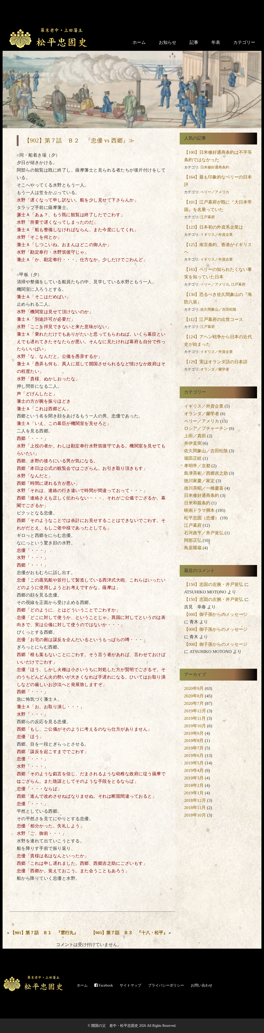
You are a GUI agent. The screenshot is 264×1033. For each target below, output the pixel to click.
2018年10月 (195, 815)
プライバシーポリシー (166, 985)
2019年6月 (194, 755)
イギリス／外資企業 (216, 235)
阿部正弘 (193, 540)
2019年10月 (195, 725)
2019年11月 (195, 718)
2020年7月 (194, 703)
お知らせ (167, 42)
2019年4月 (194, 770)
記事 (193, 42)
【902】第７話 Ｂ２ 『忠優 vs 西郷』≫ (79, 140)
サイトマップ (130, 985)
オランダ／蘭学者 (214, 369)
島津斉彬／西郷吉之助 (206, 473)
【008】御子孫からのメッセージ (216, 614)
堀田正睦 (193, 458)
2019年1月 (194, 792)
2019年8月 (194, 740)
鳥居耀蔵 (193, 547)
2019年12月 (195, 710)
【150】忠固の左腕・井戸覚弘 (213, 584)
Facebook (103, 985)
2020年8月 (194, 695)
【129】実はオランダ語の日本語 (216, 361)
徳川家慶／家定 (199, 480)
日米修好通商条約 (214, 167)
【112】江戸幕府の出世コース (213, 319)
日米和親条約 (197, 503)
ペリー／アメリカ (214, 192)
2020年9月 (194, 688)
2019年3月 (194, 778)
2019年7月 (194, 748)
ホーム (139, 42)
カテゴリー (244, 42)
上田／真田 (195, 435)
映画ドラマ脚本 (199, 510)
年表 (215, 42)
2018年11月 (195, 807)
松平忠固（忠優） (201, 517)
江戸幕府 (207, 217)
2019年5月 (194, 763)
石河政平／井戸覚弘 (204, 532)
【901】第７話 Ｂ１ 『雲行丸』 (44, 932)
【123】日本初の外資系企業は (213, 227)
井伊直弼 (193, 443)
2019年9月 (194, 733)
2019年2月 (194, 785)
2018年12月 (195, 800)
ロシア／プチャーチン (206, 428)
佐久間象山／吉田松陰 (218, 309)
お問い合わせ (201, 985)
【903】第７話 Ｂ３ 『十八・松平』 (129, 932)
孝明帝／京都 (197, 465)
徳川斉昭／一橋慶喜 (204, 488)
